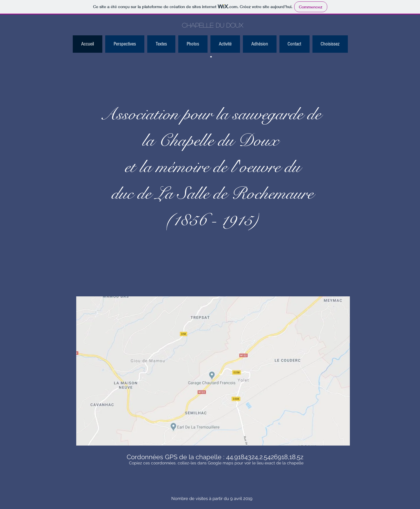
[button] (330, 44)
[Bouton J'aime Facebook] (286, 46)
